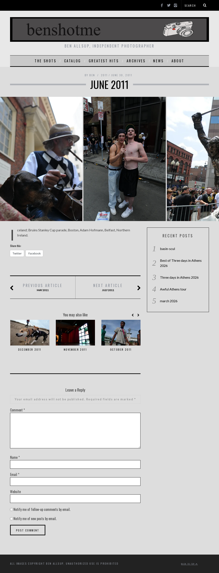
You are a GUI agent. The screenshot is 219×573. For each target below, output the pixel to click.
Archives (136, 60)
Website (15, 491)
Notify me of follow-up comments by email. (41, 509)
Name (15, 457)
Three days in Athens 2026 (179, 277)
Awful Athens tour (173, 289)
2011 (104, 75)
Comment (17, 410)
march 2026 (169, 301)
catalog (72, 60)
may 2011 (42, 287)
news (158, 60)
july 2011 (108, 287)
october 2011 (121, 349)
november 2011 (75, 349)
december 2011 (29, 349)
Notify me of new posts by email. (34, 518)
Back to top (189, 564)
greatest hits (104, 60)
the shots (45, 60)
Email (14, 474)
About (178, 60)
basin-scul (167, 249)
